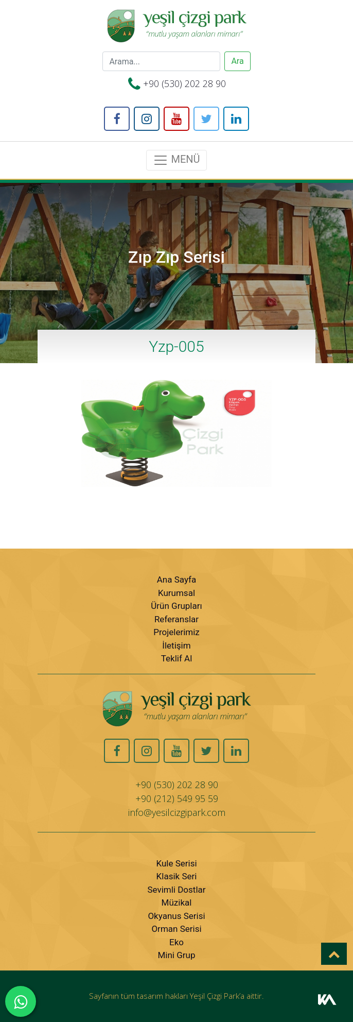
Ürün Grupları (176, 606)
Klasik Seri (176, 876)
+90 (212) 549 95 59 (176, 798)
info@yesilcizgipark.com (176, 812)
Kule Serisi (176, 863)
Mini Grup (177, 955)
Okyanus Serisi (176, 916)
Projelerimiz (176, 632)
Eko (176, 942)
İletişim (176, 645)
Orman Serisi (176, 929)
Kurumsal (176, 593)
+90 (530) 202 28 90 (184, 83)
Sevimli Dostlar (176, 889)
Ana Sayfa (176, 579)
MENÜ (176, 160)
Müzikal (177, 902)
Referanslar (176, 619)
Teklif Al (176, 658)
